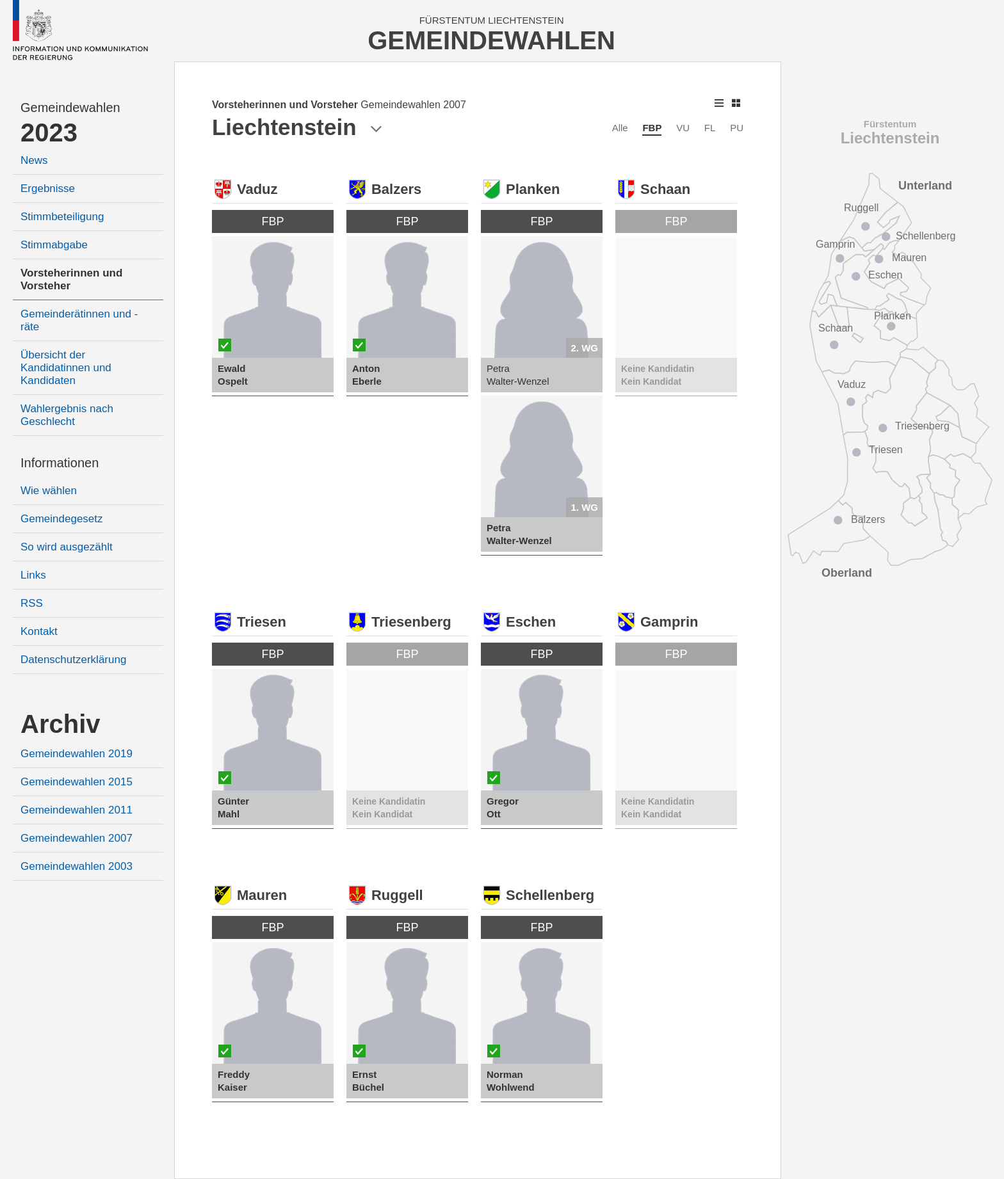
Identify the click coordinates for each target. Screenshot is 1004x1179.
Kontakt (39, 631)
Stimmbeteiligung (62, 217)
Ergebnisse (47, 188)
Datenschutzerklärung (73, 660)
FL (710, 127)
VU (683, 127)
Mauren (909, 257)
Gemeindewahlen (70, 107)
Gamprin (835, 244)
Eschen (885, 274)
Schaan (835, 328)
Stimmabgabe (54, 245)
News (34, 160)
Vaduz (852, 384)
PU (736, 127)
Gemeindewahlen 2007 (76, 838)
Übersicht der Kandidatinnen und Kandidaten (65, 368)
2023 (48, 132)
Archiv (60, 724)
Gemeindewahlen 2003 (76, 866)
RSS (31, 603)
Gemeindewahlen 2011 (76, 810)
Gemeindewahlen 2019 (76, 754)
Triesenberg (922, 426)
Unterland (925, 185)
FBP (651, 127)
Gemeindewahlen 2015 (76, 782)
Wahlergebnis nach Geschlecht (66, 415)
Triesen (886, 449)
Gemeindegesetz (61, 519)
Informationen (59, 462)
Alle (620, 127)
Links (33, 575)
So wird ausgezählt (66, 547)
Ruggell (861, 207)
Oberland (847, 572)
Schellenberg (925, 235)
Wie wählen (48, 491)
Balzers (868, 519)
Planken (892, 315)
